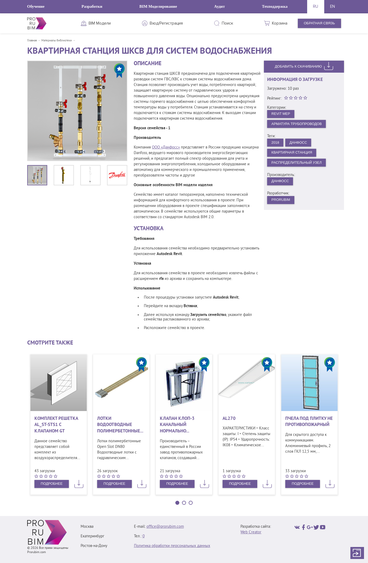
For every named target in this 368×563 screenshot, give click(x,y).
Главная (32, 40)
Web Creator (250, 532)
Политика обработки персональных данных (172, 546)
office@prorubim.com (165, 526)
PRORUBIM (280, 200)
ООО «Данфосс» (166, 147)
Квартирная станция (291, 152)
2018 (275, 142)
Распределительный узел (296, 163)
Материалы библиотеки (56, 40)
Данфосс (298, 142)
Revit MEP (280, 114)
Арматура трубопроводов (296, 124)
